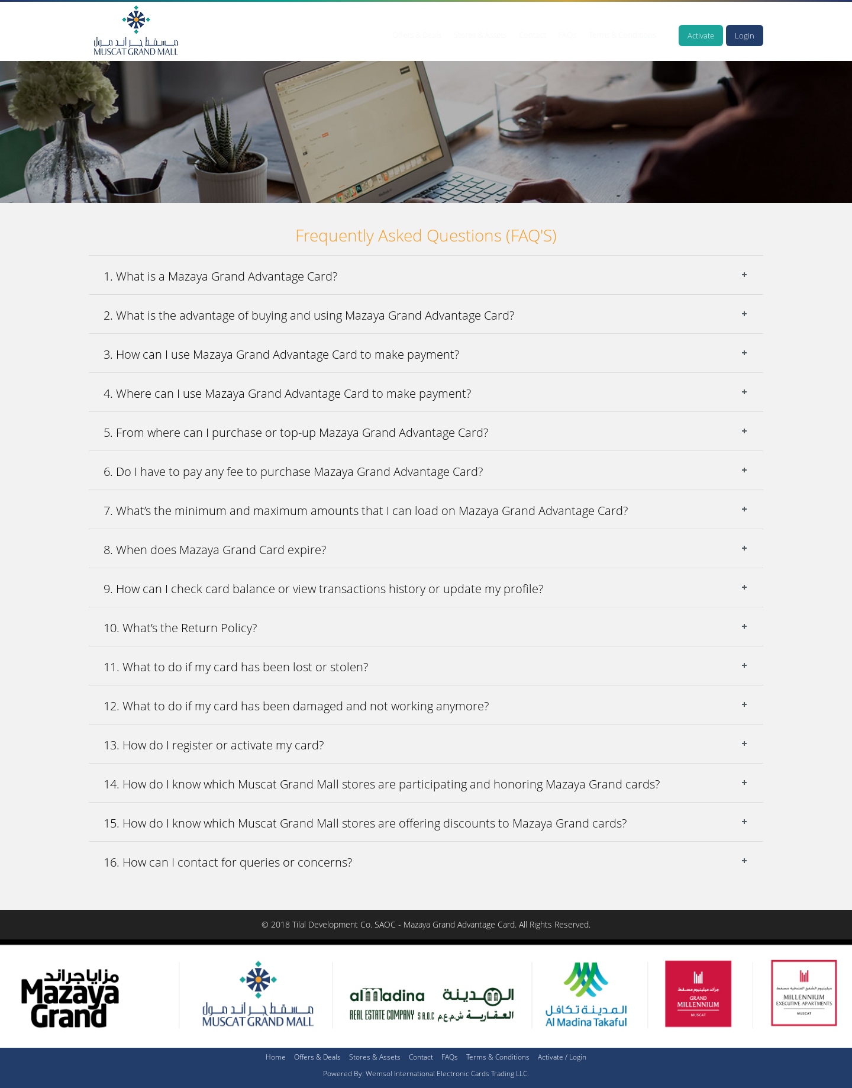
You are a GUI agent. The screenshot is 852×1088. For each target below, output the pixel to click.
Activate (701, 35)
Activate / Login (562, 1057)
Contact (532, 35)
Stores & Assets (480, 35)
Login (744, 35)
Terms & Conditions (622, 35)
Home (276, 1057)
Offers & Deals (416, 35)
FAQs (567, 35)
